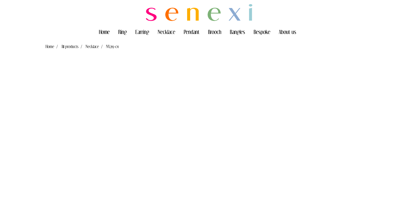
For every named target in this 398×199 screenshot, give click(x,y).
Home (104, 32)
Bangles (237, 32)
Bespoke (262, 32)
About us (287, 32)
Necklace (166, 32)
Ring (122, 32)
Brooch (214, 32)
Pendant (192, 32)
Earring (142, 32)
